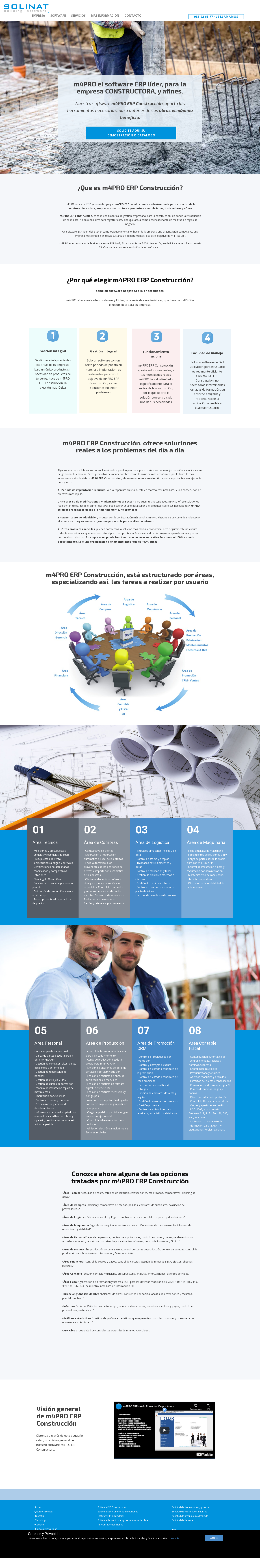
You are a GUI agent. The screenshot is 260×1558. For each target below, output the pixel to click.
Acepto (214, 1537)
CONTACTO (133, 16)
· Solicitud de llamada (182, 1520)
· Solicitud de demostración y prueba (190, 1507)
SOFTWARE (58, 16)
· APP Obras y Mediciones (110, 1524)
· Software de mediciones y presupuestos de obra (122, 1520)
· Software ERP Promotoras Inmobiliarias (117, 1511)
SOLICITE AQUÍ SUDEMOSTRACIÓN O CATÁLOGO (131, 133)
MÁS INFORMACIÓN (105, 16)
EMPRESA (38, 16)
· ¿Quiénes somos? (43, 1511)
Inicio (38, 1507)
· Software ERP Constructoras (111, 1507)
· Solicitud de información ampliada (189, 1511)
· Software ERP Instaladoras (110, 1515)
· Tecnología (40, 1520)
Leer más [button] (174, 1538)
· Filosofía (39, 1515)
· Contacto (39, 1524)
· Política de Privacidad (45, 1529)
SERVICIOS (78, 16)
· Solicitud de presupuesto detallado (189, 1515)
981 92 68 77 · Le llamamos (216, 17)
